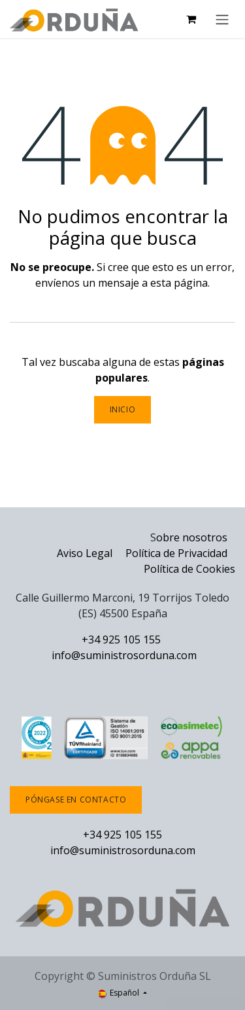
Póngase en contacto (75, 799)
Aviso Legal (84, 553)
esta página (179, 283)
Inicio (123, 409)
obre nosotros (191, 537)
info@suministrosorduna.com (124, 655)
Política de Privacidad (177, 553)
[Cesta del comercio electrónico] (191, 19)
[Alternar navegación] (222, 19)
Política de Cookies (189, 569)
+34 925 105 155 (121, 639)
